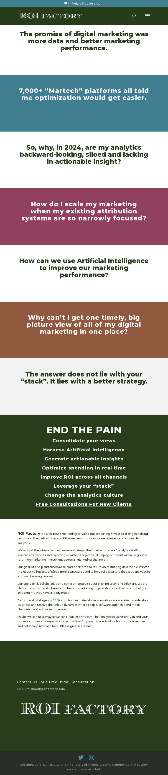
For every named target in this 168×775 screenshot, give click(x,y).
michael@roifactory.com (46, 689)
